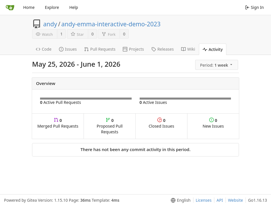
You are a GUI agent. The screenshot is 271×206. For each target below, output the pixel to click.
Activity (213, 49)
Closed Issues (161, 123)
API (220, 200)
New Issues (213, 123)
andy (50, 24)
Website (235, 200)
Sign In (254, 7)
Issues (68, 49)
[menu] (217, 65)
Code (44, 49)
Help (73, 7)
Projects (133, 49)
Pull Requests (99, 49)
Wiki (188, 49)
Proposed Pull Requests (110, 126)
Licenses (204, 200)
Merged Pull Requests (57, 123)
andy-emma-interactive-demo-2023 (111, 24)
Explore (52, 7)
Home (29, 7)
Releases (162, 49)
